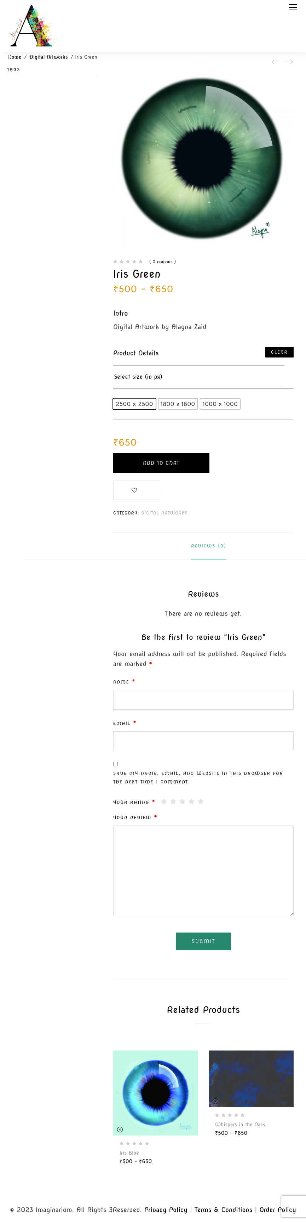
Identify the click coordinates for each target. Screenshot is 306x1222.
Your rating (134, 802)
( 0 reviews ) (162, 261)
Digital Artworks (49, 57)
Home (14, 57)
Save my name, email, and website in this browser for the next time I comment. (198, 777)
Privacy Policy (165, 1209)
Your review (135, 817)
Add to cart (161, 463)
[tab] (208, 546)
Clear (279, 352)
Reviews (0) (208, 545)
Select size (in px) (138, 376)
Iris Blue (129, 1153)
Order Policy (277, 1209)
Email (125, 723)
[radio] (134, 404)
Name (124, 681)
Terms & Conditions (224, 1209)
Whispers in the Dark (240, 1124)
